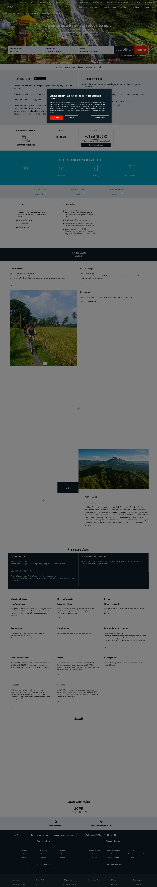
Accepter (56, 117)
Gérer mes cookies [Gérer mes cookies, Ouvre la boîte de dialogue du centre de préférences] (100, 117)
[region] (79, 106)
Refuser (71, 117)
